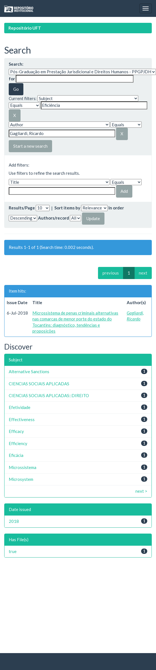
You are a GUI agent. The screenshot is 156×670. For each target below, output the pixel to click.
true (13, 551)
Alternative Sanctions (29, 371)
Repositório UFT (24, 27)
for (12, 78)
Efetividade (19, 407)
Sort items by (67, 207)
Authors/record (53, 217)
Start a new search (30, 146)
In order (116, 207)
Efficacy (16, 431)
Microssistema (22, 467)
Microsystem (21, 479)
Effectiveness (22, 419)
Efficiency (18, 443)
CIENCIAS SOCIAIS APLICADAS (39, 383)
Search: (16, 64)
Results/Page (22, 207)
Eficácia (16, 455)
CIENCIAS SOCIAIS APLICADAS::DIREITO (49, 395)
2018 (14, 521)
